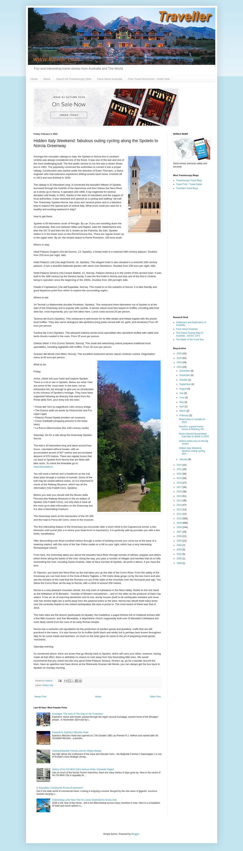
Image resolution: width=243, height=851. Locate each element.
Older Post (155, 696)
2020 (179, 474)
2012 (179, 509)
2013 (179, 505)
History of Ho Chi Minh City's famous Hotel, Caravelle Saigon (83, 769)
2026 (179, 353)
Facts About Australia (109, 79)
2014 (179, 500)
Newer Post (40, 696)
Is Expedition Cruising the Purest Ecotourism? (60, 788)
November (185, 375)
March (182, 411)
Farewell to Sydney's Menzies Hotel (70, 732)
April (181, 406)
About (46, 79)
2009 (179, 523)
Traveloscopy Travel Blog (189, 180)
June (182, 397)
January (183, 459)
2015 (179, 496)
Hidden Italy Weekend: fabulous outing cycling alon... (192, 451)
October (183, 379)
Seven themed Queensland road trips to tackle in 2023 (194, 435)
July (181, 393)
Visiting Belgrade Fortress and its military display (76, 751)
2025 (179, 358)
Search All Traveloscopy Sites (73, 79)
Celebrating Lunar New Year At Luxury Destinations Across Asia (84, 800)
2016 (179, 491)
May (181, 402)
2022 (179, 465)
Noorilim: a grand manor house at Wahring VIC (191, 428)
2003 (179, 549)
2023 (179, 367)
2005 (179, 540)
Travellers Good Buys (187, 188)
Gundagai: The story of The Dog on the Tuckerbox (77, 714)
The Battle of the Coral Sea (190, 339)
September (185, 384)
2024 (179, 362)
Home (34, 79)
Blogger (135, 834)
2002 (179, 554)
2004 (179, 545)
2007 (179, 532)
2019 (179, 478)
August (183, 388)
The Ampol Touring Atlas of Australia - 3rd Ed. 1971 (189, 334)
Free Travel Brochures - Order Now (149, 79)
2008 (179, 527)
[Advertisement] (191, 253)
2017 (179, 487)
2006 (179, 536)
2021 (179, 469)
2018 (179, 482)
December (185, 371)
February (184, 415)
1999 (179, 563)
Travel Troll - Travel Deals (189, 184)
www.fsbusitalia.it (43, 466)
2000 (179, 558)
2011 (179, 514)
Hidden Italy (47, 685)
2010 (179, 518)
